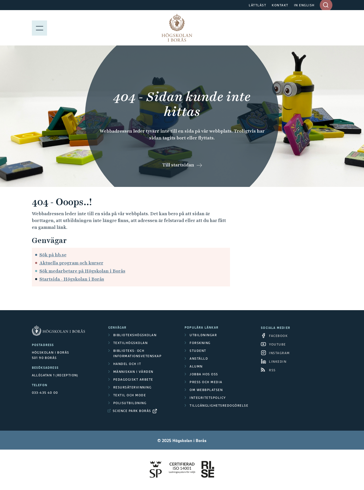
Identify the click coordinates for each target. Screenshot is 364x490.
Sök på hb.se (52, 254)
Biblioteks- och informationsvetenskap (137, 353)
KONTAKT (280, 5)
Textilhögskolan (130, 343)
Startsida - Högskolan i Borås (71, 279)
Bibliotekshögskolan (135, 335)
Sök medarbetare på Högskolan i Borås (82, 271)
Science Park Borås (132, 411)
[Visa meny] (39, 27)
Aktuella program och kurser (71, 262)
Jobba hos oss (204, 374)
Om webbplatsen (206, 390)
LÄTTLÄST (257, 5)
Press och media (206, 382)
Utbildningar (203, 335)
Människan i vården (133, 372)
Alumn (196, 366)
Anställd (199, 358)
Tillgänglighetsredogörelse (219, 405)
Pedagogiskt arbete (133, 379)
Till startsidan (178, 164)
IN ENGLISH (304, 5)
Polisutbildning (130, 403)
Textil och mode (129, 395)
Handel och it (127, 364)
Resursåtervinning (132, 387)
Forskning (200, 343)
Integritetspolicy (208, 398)
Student (198, 351)
